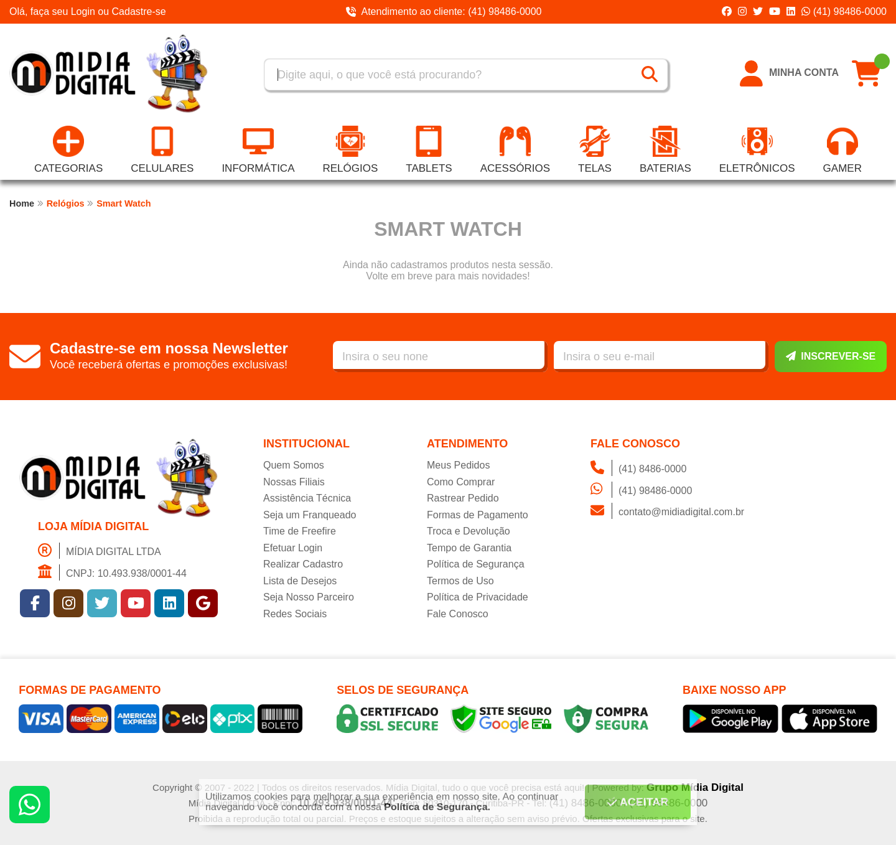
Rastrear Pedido (463, 498)
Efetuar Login (292, 548)
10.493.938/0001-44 (344, 803)
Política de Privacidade (477, 597)
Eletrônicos (757, 150)
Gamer (842, 150)
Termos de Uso (460, 581)
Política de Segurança (476, 564)
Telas (595, 150)
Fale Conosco (457, 614)
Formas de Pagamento (477, 515)
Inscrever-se (830, 356)
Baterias (665, 150)
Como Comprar (461, 482)
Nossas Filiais (294, 482)
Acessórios (515, 150)
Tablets (429, 150)
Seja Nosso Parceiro (308, 597)
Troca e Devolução (468, 531)
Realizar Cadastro (303, 564)
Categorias (68, 150)
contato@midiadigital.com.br (667, 511)
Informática (258, 150)
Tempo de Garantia (469, 548)
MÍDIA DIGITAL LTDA (99, 551)
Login (84, 11)
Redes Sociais (295, 614)
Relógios (350, 150)
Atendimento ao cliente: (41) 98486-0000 (443, 11)
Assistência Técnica (307, 498)
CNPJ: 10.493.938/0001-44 (112, 572)
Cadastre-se (139, 11)
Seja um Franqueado (309, 515)
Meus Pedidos (458, 465)
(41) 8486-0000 (638, 468)
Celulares (162, 150)
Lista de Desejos (300, 581)
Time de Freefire (299, 531)
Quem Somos (293, 465)
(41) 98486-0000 (844, 11)
